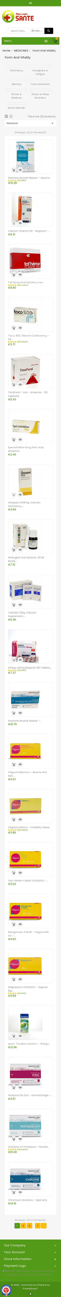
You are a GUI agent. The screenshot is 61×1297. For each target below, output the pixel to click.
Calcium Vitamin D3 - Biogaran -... (29, 231)
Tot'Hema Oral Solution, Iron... (26, 282)
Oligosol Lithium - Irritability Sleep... (29, 827)
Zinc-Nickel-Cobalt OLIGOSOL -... (28, 880)
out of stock (14, 223)
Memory (17, 84)
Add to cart (14, 170)
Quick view (20, 170)
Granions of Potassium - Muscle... (29, 1146)
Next (44, 1226)
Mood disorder (17, 107)
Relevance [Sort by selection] (30, 123)
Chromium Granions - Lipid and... (28, 1200)
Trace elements (40, 84)
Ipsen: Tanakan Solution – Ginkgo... (29, 1043)
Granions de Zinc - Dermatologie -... (30, 1095)
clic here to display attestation (34, 1274)
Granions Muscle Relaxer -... (25, 720)
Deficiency (16, 70)
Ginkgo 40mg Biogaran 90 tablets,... (30, 667)
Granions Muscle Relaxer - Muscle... (29, 177)
